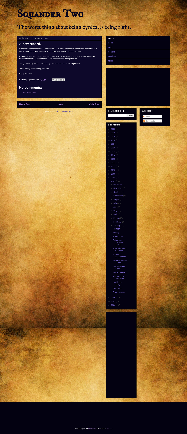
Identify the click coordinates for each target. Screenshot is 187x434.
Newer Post (24, 104)
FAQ (110, 47)
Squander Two (50, 14)
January (117, 225)
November (118, 188)
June (115, 207)
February (117, 222)
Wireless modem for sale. (120, 261)
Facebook (112, 56)
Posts (146, 117)
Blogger (110, 429)
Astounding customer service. (118, 242)
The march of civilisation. (118, 277)
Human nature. (119, 272)
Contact (111, 52)
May (115, 211)
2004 (113, 305)
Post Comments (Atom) (65, 111)
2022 (113, 129)
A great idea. (118, 236)
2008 (113, 177)
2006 (113, 297)
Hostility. (116, 229)
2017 (113, 144)
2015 (113, 151)
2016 (113, 148)
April (115, 214)
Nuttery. (116, 232)
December (118, 184)
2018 (113, 140)
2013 (113, 159)
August (116, 199)
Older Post (94, 104)
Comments (149, 121)
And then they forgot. (119, 267)
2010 (113, 170)
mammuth (92, 429)
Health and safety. (117, 283)
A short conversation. (119, 255)
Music (110, 61)
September (118, 196)
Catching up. (118, 288)
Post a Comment (29, 92)
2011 (113, 166)
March (116, 218)
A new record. (119, 292)
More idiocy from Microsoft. (120, 249)
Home (60, 104)
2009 (113, 174)
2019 (113, 136)
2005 (113, 301)
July (115, 203)
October (117, 192)
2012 (113, 163)
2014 (113, 155)
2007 (113, 181)
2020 (113, 133)
